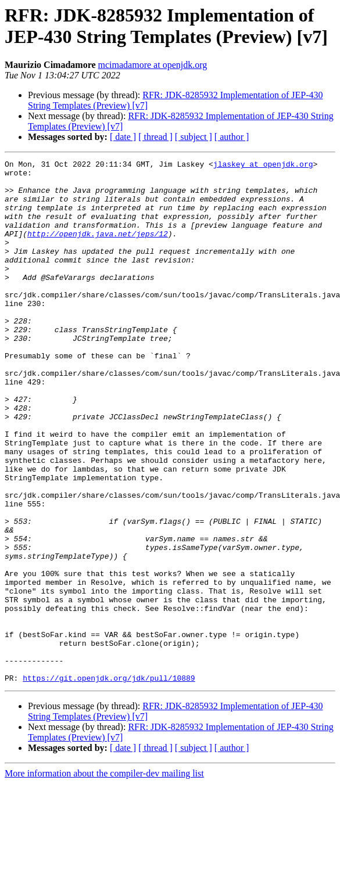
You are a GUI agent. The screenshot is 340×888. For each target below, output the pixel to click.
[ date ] (123, 137)
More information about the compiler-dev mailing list (104, 878)
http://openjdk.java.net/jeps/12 (97, 249)
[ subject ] (193, 137)
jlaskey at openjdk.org (263, 165)
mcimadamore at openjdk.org (152, 65)
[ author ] (231, 137)
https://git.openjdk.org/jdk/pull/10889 (109, 782)
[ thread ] (155, 137)
